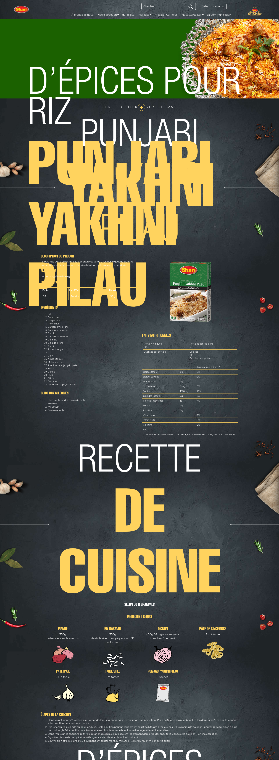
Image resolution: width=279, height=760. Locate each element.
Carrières (171, 14)
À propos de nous (82, 14)
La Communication (219, 14)
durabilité (128, 14)
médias (159, 14)
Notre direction (108, 14)
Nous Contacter (193, 14)
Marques (145, 14)
